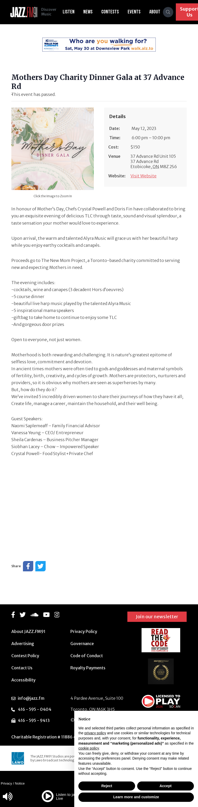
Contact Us (21, 667)
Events (134, 12)
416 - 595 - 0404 (34, 709)
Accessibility (23, 679)
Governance (82, 643)
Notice (20, 783)
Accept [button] (166, 786)
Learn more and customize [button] (136, 797)
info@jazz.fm (31, 698)
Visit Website (143, 175)
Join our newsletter (157, 617)
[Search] (168, 12)
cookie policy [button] (88, 748)
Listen (69, 12)
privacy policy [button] (95, 733)
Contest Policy (25, 655)
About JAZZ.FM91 (28, 631)
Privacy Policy (83, 631)
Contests (110, 12)
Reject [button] (106, 786)
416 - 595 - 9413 (34, 720)
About (154, 12)
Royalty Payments (87, 667)
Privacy (6, 783)
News (88, 12)
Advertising (22, 643)
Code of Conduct (86, 655)
